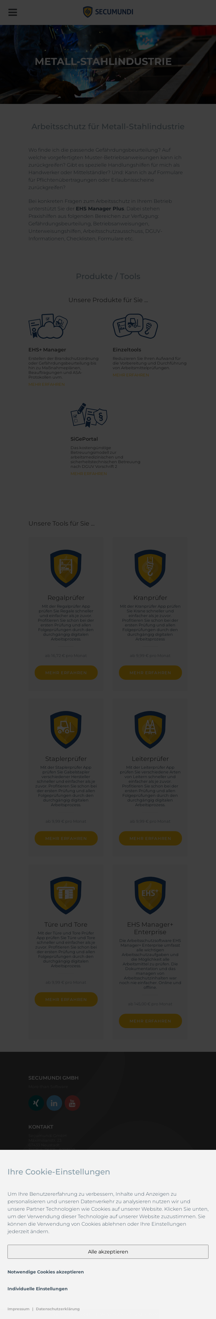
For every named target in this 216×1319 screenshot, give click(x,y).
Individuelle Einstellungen (37, 1289)
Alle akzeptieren (108, 1252)
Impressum (18, 1309)
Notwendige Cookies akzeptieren (45, 1272)
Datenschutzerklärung (58, 1309)
